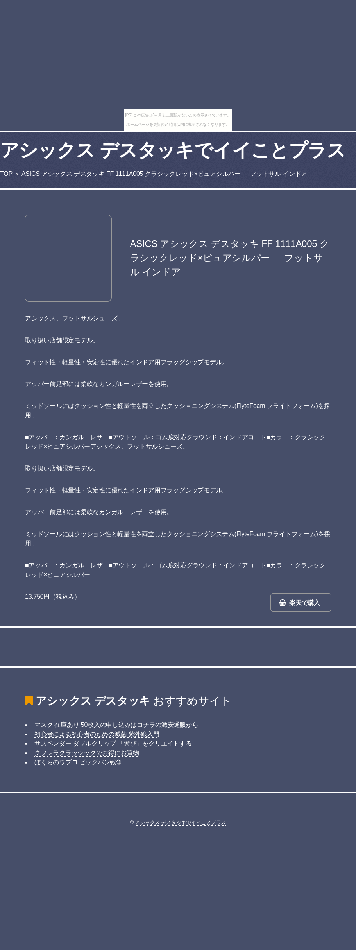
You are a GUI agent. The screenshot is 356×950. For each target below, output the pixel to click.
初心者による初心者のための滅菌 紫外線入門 (96, 734)
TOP (6, 173)
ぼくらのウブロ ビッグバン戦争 (78, 762)
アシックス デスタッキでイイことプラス (172, 150)
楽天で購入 (304, 602)
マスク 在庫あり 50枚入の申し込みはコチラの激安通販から (116, 724)
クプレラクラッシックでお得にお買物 (86, 753)
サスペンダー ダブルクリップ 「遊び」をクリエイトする (112, 743)
